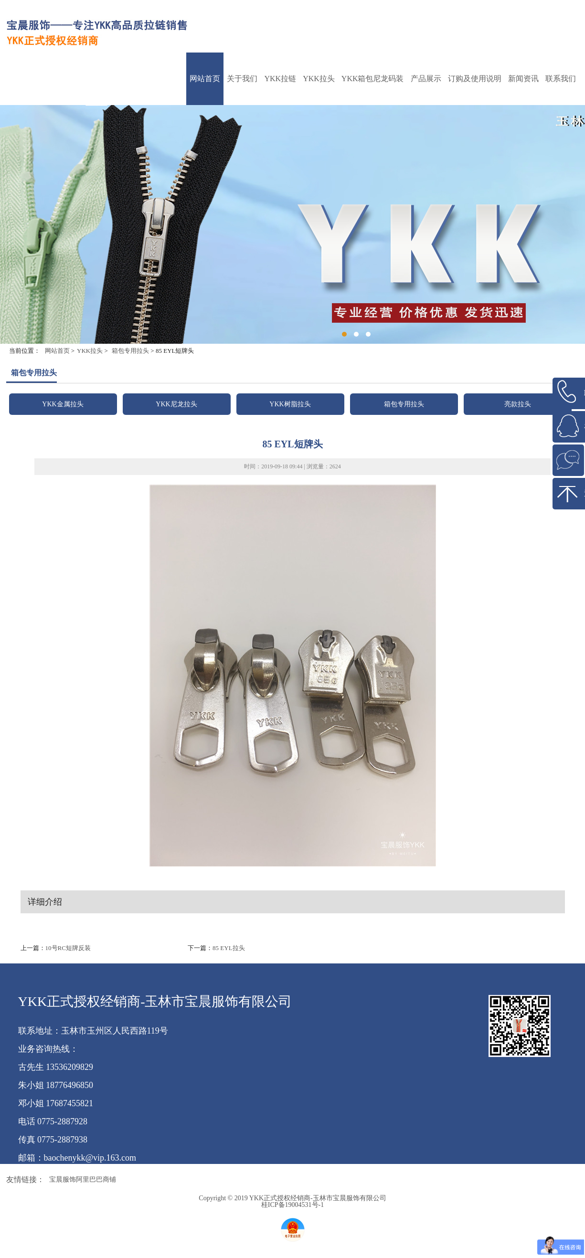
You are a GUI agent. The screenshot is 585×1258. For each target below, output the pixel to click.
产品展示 (426, 78)
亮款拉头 (517, 404)
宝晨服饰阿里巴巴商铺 (82, 1179)
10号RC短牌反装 (68, 947)
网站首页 (205, 78)
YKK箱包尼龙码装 (372, 78)
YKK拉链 (280, 78)
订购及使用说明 (474, 78)
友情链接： (25, 1179)
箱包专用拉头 (130, 350)
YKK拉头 (319, 78)
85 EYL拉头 (229, 947)
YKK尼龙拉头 (176, 404)
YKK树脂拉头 (289, 404)
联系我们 (560, 78)
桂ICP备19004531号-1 (292, 1205)
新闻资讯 (523, 78)
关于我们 (242, 78)
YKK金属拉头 (62, 404)
